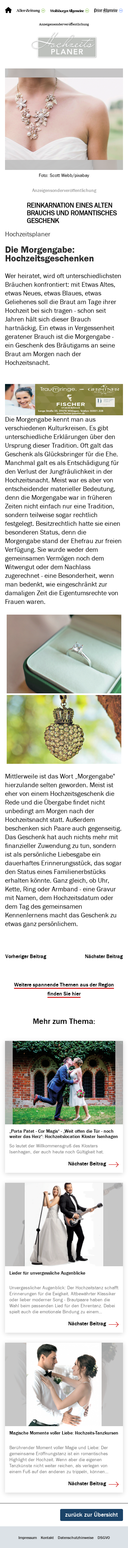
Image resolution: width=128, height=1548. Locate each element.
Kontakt (47, 1537)
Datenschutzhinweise (76, 1537)
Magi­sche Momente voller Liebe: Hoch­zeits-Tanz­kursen (63, 1433)
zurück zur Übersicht (91, 1514)
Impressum (27, 1537)
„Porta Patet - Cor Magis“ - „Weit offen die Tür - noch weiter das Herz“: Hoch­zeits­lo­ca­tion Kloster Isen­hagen (63, 1134)
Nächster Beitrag (104, 956)
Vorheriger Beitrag (25, 956)
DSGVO (104, 1537)
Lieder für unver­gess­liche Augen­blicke (47, 1273)
